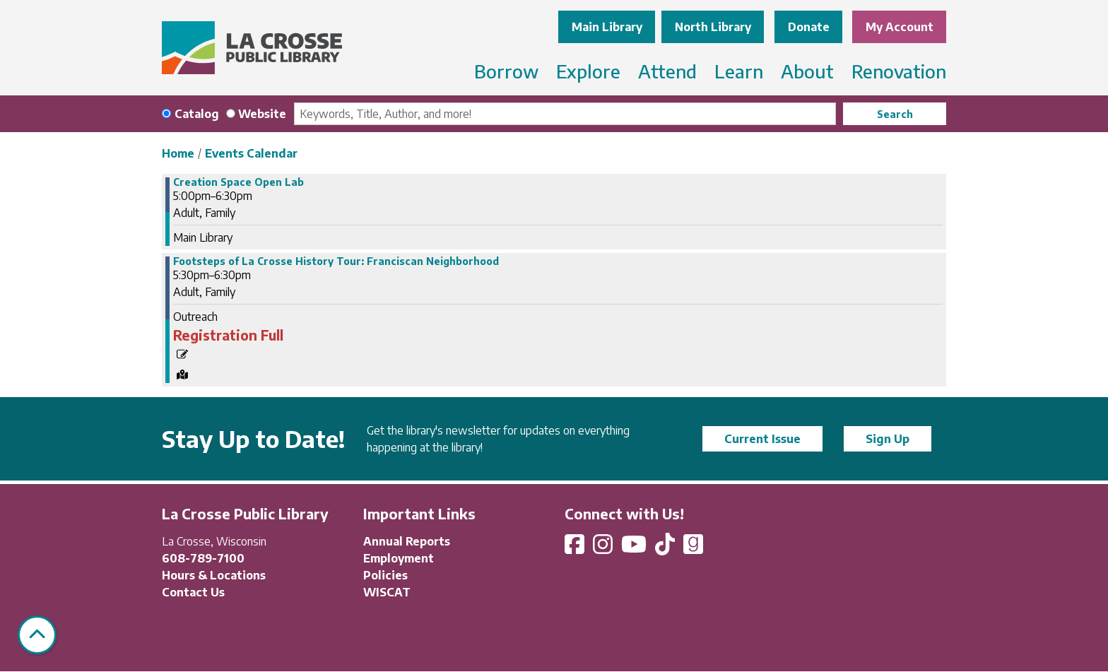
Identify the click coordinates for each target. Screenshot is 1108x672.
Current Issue (762, 439)
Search (895, 114)
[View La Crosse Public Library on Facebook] (576, 548)
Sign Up (887, 439)
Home (178, 153)
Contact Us (193, 592)
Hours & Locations (214, 575)
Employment (398, 558)
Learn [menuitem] (738, 71)
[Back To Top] (37, 634)
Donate (809, 27)
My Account (899, 27)
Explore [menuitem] (588, 71)
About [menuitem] (807, 71)
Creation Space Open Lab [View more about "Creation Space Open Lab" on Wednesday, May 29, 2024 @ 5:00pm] (238, 182)
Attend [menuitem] (667, 71)
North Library (713, 27)
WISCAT (387, 592)
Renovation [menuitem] (898, 71)
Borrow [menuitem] (506, 71)
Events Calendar (251, 153)
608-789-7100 (203, 558)
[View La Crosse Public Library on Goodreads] (693, 548)
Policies (385, 575)
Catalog (197, 114)
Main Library (607, 27)
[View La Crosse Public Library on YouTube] (635, 548)
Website (262, 114)
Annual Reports (406, 541)
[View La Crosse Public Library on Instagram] (604, 548)
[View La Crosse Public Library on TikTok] (666, 548)
